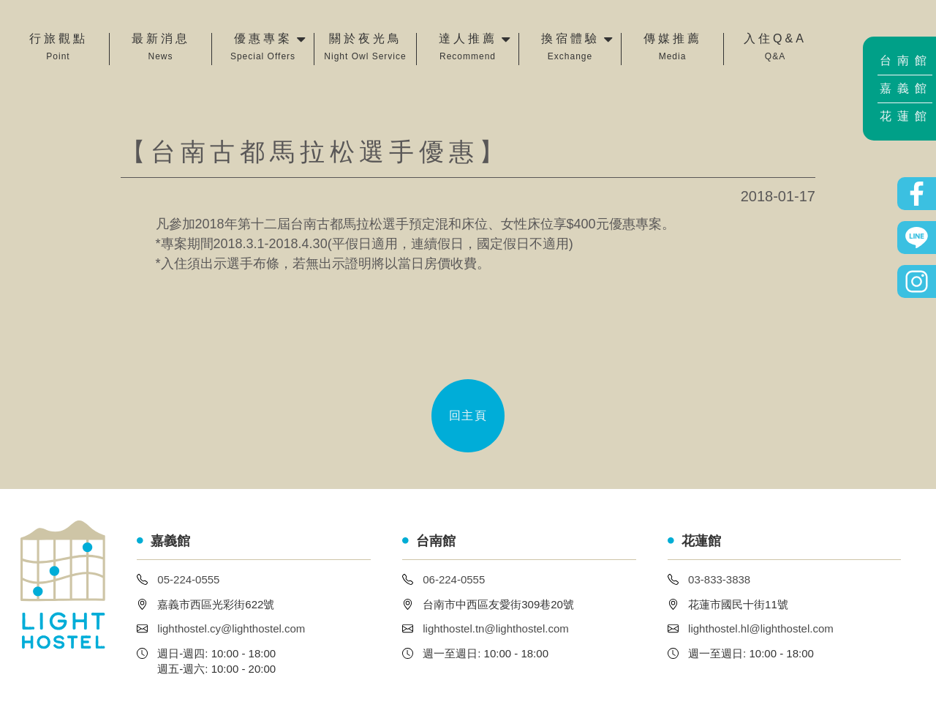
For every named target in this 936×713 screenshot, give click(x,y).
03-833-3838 (719, 579)
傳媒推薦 (673, 48)
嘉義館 (906, 88)
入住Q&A (775, 48)
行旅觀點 (58, 48)
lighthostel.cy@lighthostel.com (231, 628)
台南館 (906, 60)
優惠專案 (262, 48)
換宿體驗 (570, 48)
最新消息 (161, 48)
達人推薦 (468, 48)
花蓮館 (906, 116)
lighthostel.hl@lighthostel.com (761, 628)
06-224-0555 (454, 579)
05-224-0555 (188, 579)
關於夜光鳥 (365, 48)
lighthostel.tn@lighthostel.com (496, 628)
